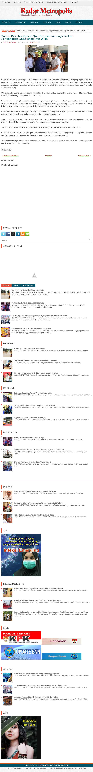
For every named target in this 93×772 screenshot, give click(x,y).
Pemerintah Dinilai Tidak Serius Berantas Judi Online (31, 328)
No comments (35, 42)
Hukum (68, 23)
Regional (47, 23)
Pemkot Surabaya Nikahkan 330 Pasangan (28, 303)
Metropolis (20, 23)
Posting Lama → (84, 155)
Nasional (34, 23)
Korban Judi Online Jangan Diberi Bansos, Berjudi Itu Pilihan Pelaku (38, 589)
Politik (79, 23)
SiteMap (73, 2)
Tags (16, 285)
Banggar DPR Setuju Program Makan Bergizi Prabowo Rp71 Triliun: (38, 503)
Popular (6, 285)
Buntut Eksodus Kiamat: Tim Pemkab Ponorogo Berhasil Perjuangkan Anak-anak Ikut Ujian (37, 37)
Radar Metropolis (10, 42)
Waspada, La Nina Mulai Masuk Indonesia (28, 290)
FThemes (17, 768)
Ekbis (58, 23)
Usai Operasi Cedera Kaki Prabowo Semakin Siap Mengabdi (35, 361)
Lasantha (39, 768)
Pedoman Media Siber (34, 2)
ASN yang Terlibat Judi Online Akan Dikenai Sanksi (32, 462)
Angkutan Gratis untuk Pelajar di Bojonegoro (30, 418)
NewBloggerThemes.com (77, 768)
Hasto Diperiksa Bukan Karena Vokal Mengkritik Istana (34, 515)
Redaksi (17, 2)
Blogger (65, 765)
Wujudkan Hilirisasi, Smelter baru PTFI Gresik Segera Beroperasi (37, 600)
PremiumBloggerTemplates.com (55, 768)
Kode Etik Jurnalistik (56, 2)
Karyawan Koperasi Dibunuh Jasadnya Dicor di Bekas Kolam (36, 697)
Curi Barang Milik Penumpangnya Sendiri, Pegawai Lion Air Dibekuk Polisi (39, 316)
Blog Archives (28, 285)
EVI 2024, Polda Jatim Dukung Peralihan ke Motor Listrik (34, 405)
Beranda (6, 2)
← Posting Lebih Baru (10, 155)
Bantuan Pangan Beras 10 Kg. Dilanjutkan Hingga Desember (36, 373)
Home (4, 31)
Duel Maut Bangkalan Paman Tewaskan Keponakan (33, 393)
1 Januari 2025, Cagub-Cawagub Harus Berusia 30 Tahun (35, 491)
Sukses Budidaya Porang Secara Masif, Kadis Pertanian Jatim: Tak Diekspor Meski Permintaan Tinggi (51, 612)
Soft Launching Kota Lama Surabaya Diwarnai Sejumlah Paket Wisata (39, 450)
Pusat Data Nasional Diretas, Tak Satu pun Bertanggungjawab (36, 674)
